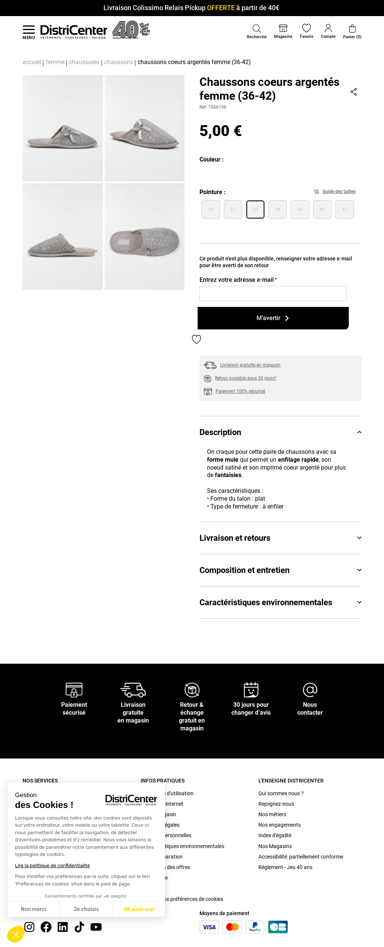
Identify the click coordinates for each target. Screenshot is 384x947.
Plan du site (154, 878)
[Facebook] (46, 926)
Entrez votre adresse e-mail (238, 279)
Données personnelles (166, 835)
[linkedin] (62, 926)
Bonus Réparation (162, 857)
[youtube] (96, 926)
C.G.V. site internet (162, 804)
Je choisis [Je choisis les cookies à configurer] (86, 909)
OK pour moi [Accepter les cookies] (138, 909)
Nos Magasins (275, 846)
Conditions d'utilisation (167, 793)
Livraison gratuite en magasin (250, 365)
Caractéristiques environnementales (281, 602)
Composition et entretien (281, 570)
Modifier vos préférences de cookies (182, 899)
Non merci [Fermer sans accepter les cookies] (33, 909)
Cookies (150, 888)
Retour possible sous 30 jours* (245, 378)
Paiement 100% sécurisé (240, 391)
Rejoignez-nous (276, 804)
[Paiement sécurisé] (74, 689)
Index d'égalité (274, 835)
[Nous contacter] (310, 689)
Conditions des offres (165, 867)
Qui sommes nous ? (281, 793)
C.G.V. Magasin (158, 814)
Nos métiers (272, 814)
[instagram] (29, 926)
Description (281, 432)
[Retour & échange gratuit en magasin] (192, 689)
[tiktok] (79, 926)
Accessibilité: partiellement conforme (300, 857)
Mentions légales (160, 825)
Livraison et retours (281, 538)
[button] (16, 934)
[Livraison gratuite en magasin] (133, 689)
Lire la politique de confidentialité (52, 865)
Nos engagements (279, 825)
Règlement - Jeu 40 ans (285, 867)
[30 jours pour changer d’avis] (251, 689)
